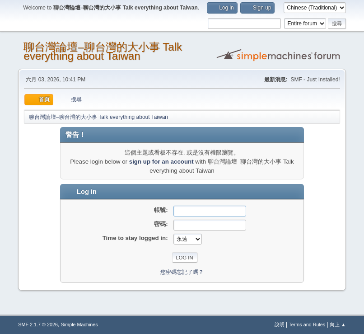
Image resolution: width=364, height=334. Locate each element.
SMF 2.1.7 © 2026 (38, 324)
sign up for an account (161, 161)
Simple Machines (79, 324)
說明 (280, 324)
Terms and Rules (307, 324)
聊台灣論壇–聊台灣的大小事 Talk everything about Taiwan (102, 51)
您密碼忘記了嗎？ (182, 272)
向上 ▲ (338, 324)
